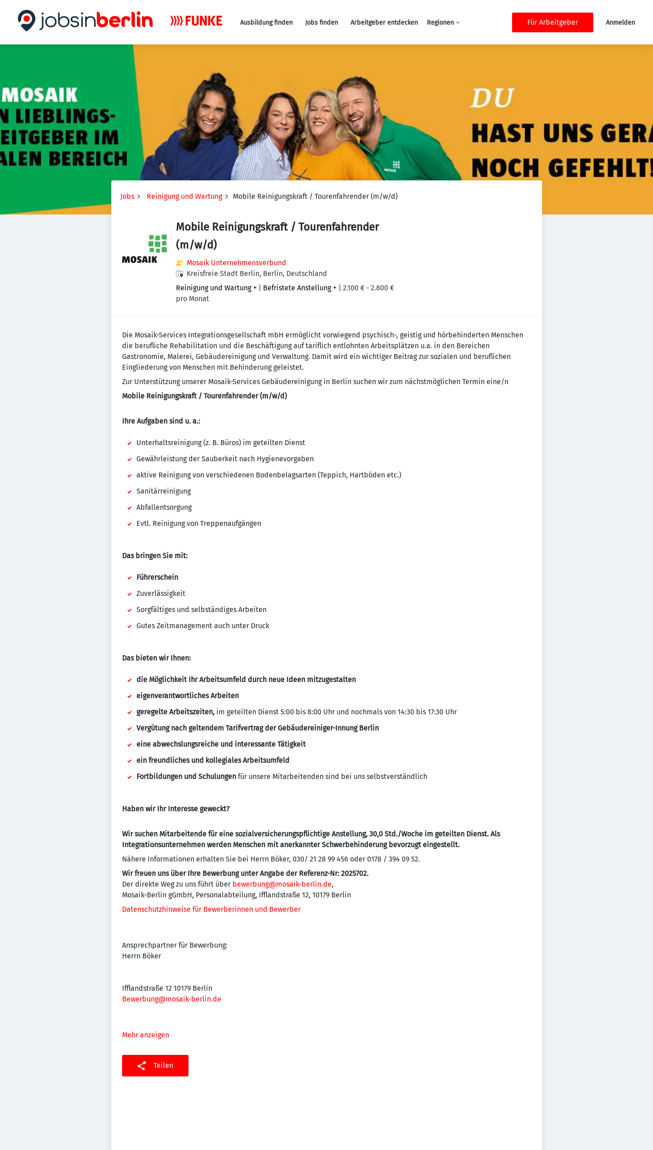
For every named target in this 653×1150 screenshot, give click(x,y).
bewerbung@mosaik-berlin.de (282, 884)
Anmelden (620, 22)
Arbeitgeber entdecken (384, 22)
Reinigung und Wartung (184, 196)
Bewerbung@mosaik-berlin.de (171, 999)
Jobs (127, 196)
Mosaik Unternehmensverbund (236, 262)
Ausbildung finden (266, 22)
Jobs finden (321, 22)
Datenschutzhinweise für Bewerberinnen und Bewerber (211, 909)
